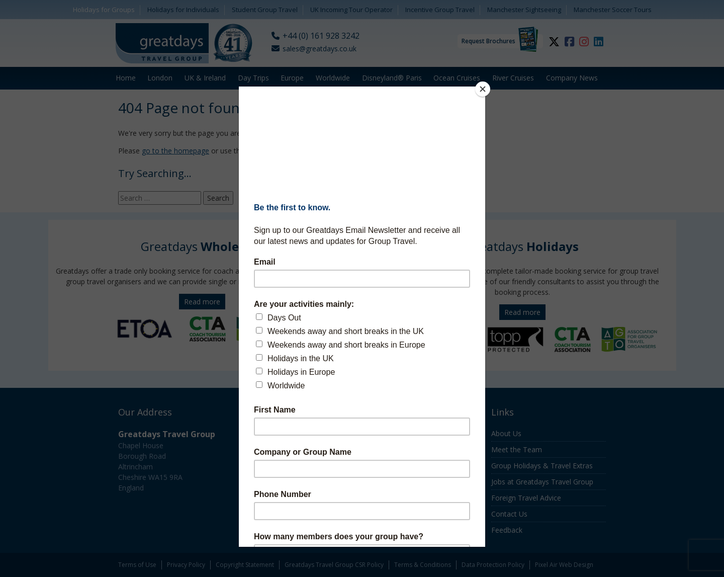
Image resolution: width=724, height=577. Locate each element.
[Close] (482, 89)
